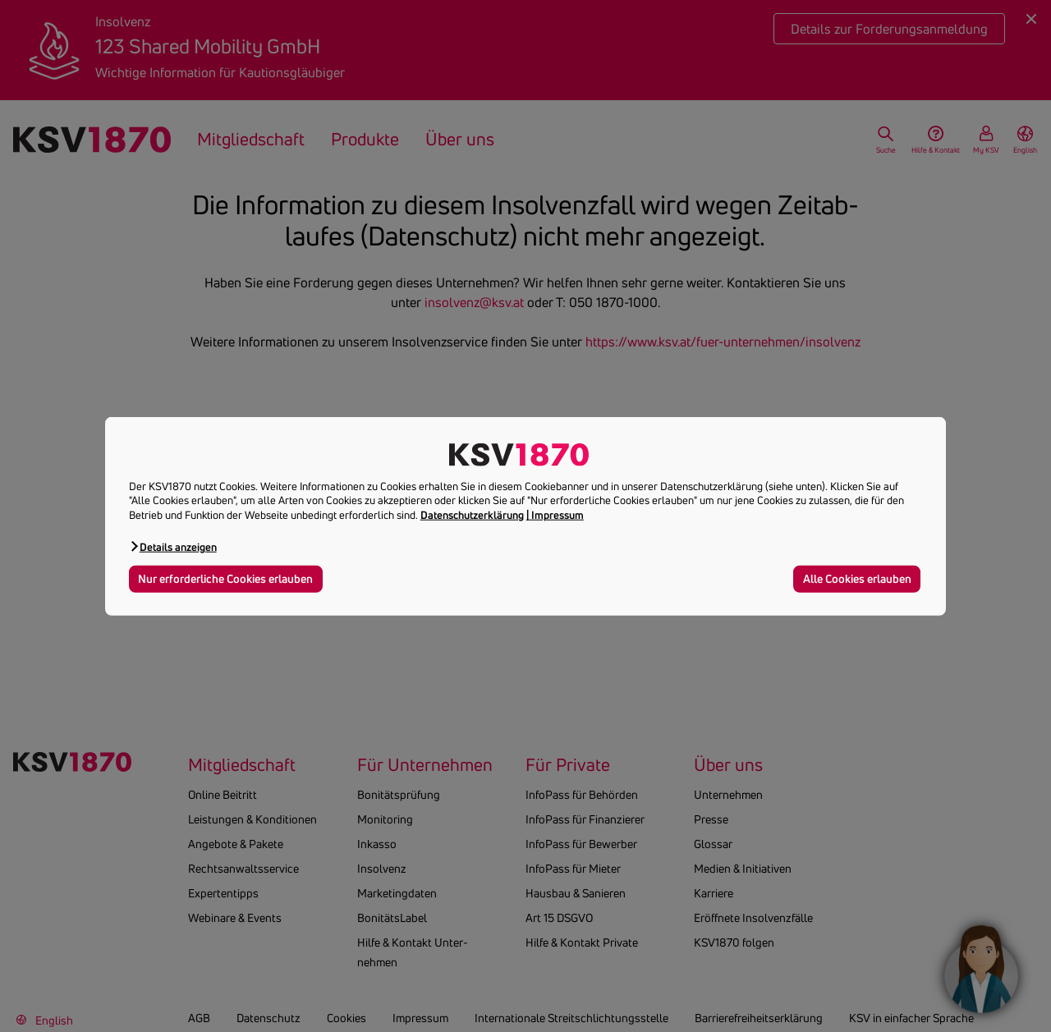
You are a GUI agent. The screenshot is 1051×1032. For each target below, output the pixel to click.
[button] (173, 546)
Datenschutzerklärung (472, 514)
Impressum (557, 514)
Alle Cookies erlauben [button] (857, 578)
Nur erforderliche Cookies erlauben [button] (225, 578)
